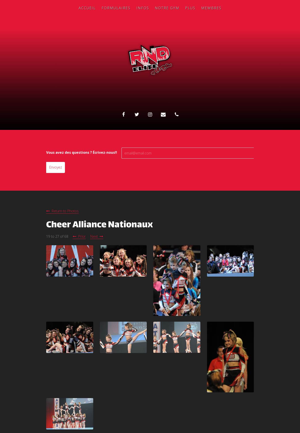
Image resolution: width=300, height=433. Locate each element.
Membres (211, 8)
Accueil (87, 8)
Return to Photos (65, 211)
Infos (142, 8)
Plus (190, 8)
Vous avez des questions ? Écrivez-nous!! (81, 152)
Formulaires (116, 8)
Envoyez (55, 167)
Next (94, 236)
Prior (82, 236)
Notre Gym (167, 8)
